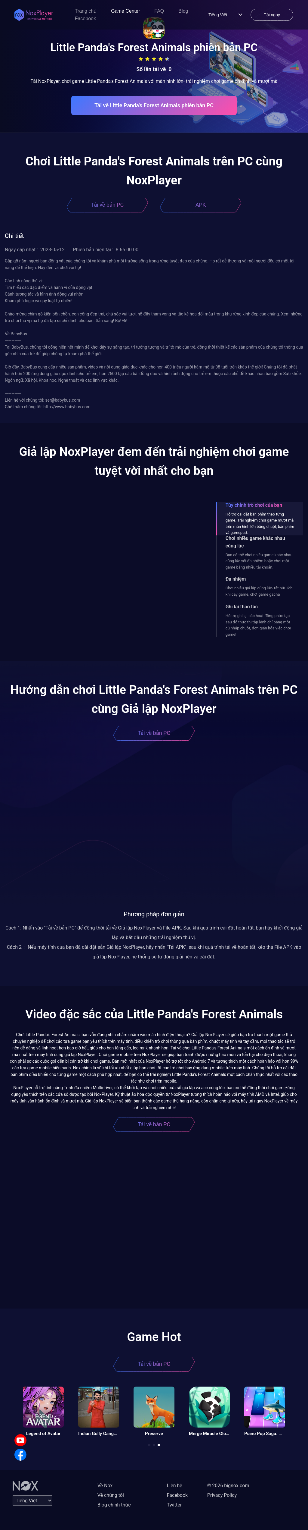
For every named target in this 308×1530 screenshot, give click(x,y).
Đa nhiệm (236, 579)
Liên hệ (174, 1485)
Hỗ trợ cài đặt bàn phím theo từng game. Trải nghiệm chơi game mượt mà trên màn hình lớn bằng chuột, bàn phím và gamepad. (260, 523)
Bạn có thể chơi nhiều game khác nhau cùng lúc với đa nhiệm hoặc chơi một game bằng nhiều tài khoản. (259, 561)
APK (201, 205)
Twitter (174, 1505)
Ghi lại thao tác (242, 607)
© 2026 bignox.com (228, 1485)
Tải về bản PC (107, 205)
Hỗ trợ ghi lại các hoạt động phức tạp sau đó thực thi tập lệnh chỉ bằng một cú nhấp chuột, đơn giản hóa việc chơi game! (258, 624)
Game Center (125, 11)
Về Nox (105, 1485)
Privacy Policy (222, 1495)
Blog (183, 11)
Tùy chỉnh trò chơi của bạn (254, 505)
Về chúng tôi (110, 1495)
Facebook (85, 18)
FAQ (159, 11)
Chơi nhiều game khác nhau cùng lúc (255, 542)
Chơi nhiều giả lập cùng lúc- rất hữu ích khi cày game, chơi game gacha (259, 591)
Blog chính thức (114, 1505)
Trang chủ (86, 11)
